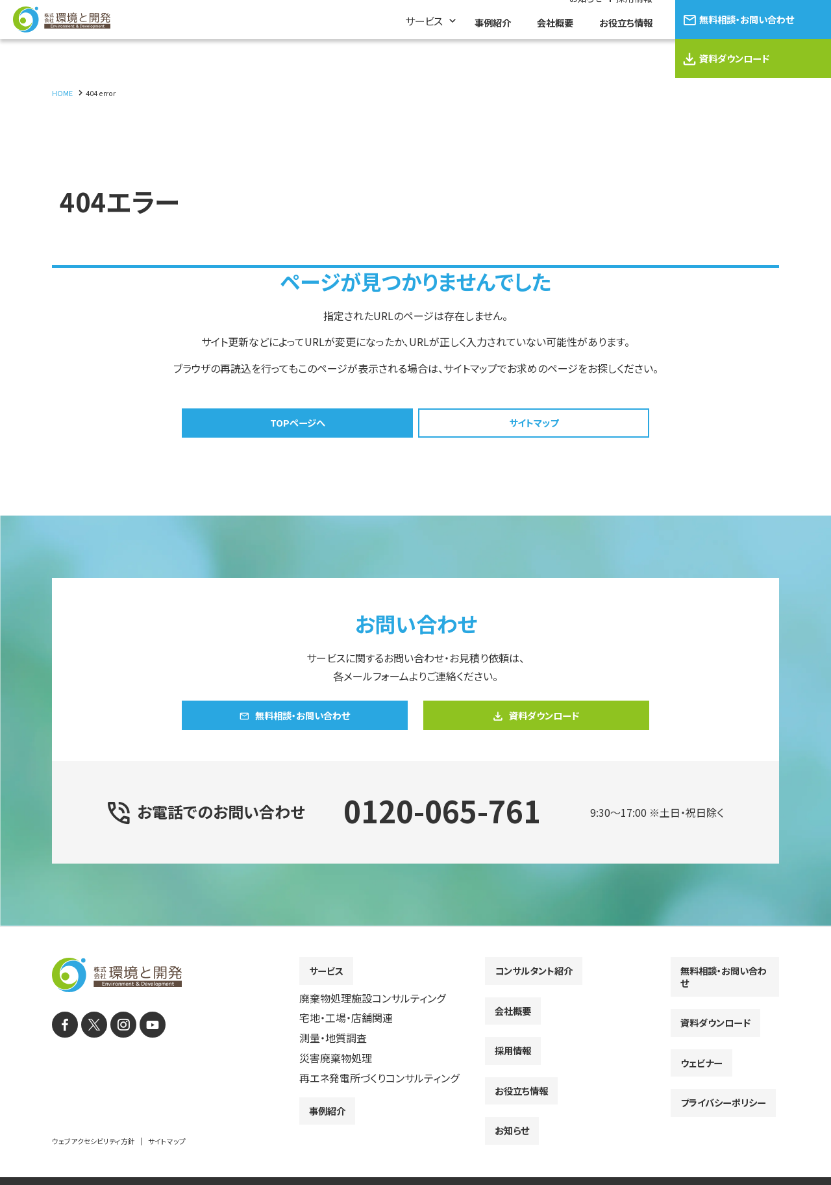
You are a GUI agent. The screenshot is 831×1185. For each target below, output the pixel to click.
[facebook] (63, 1049)
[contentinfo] (415, 1068)
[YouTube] (141, 1049)
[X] (89, 1049)
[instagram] (115, 1049)
